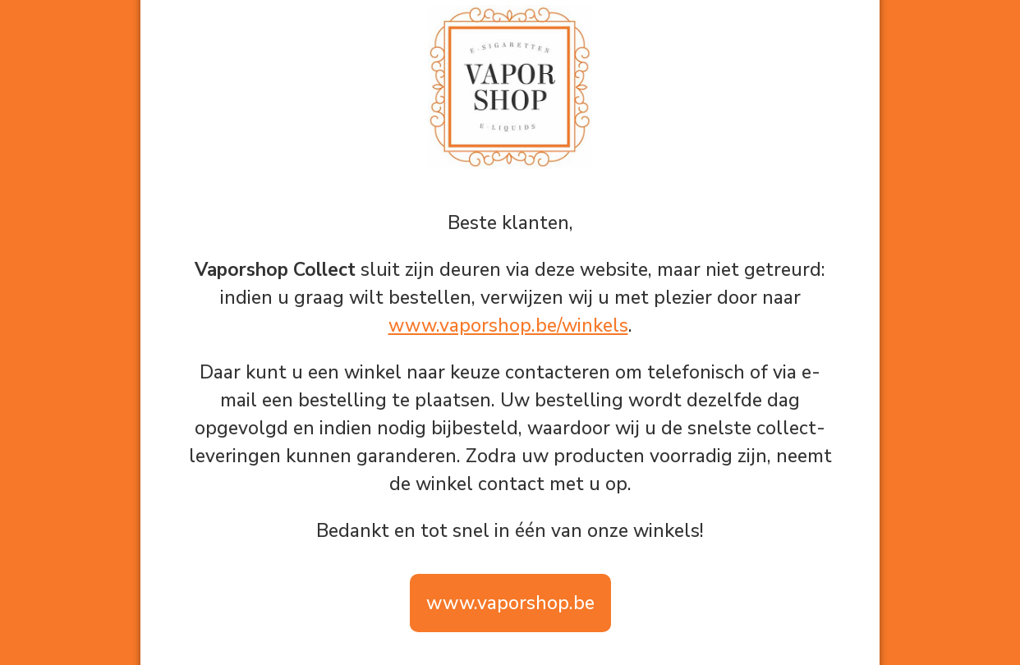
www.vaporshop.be (510, 603)
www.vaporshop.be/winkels (508, 325)
